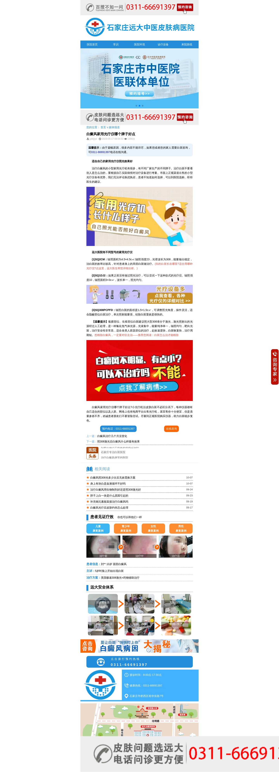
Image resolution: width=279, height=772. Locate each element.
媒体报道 (114, 127)
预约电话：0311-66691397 (118, 428)
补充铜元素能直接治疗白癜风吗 (109, 501)
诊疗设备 (163, 44)
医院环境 (139, 44)
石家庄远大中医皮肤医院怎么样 (120, 446)
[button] (136, 105)
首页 (103, 127)
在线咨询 (171, 428)
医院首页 (92, 44)
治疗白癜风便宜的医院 (114, 457)
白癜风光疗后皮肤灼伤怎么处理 (109, 507)
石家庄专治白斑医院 (113, 452)
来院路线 (186, 44)
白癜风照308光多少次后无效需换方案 (112, 477)
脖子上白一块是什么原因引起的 (109, 495)
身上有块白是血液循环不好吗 (108, 483)
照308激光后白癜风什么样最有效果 (118, 441)
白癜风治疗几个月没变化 (112, 436)
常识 (116, 44)
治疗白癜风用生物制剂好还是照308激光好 (115, 489)
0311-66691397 (100, 152)
